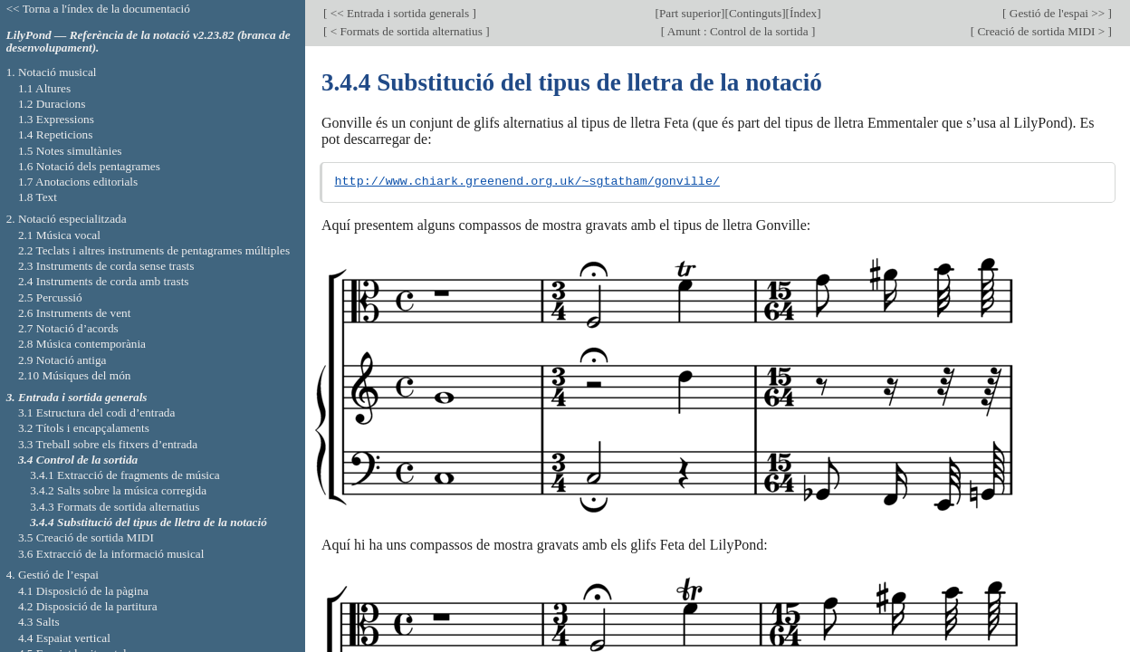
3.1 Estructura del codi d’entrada (97, 412)
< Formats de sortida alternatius (406, 31)
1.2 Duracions (51, 103)
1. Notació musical (51, 72)
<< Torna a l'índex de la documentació (98, 8)
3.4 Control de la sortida (78, 459)
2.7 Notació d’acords (68, 328)
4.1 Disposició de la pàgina (83, 591)
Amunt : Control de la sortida (738, 31)
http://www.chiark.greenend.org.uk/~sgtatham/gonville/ (527, 182)
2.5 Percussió (50, 297)
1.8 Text (37, 197)
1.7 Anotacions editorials (78, 181)
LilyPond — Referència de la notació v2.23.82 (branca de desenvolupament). (148, 41)
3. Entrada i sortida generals (77, 397)
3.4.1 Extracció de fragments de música (125, 475)
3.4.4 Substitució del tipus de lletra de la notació (148, 522)
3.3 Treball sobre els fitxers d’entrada (107, 444)
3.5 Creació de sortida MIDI (86, 537)
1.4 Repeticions (55, 134)
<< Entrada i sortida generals (399, 13)
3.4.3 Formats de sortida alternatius (114, 506)
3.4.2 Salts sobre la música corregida (118, 490)
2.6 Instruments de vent (74, 313)
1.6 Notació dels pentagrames (89, 166)
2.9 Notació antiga (62, 360)
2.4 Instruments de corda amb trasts (103, 281)
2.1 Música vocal (59, 235)
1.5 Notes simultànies (70, 151)
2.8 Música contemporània (82, 343)
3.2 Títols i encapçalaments (83, 428)
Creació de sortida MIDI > (1040, 31)
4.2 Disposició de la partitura (88, 606)
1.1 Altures (44, 88)
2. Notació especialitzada (66, 218)
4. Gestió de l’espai (52, 574)
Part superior (690, 13)
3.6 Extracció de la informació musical (111, 554)
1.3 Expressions (56, 119)
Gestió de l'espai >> (1057, 13)
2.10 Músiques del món (74, 375)
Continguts (755, 13)
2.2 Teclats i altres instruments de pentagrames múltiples (154, 250)
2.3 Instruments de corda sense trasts (106, 266)
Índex (803, 13)
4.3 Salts (39, 621)
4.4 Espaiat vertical (64, 638)
